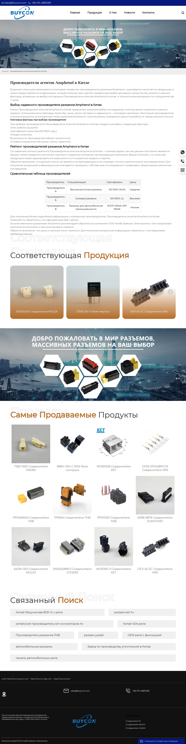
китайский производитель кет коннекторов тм (49, 623)
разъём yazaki (94, 635)
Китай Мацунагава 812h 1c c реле (39, 612)
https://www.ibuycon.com (18, 679)
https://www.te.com (62, 679)
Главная (5, 71)
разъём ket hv (124, 612)
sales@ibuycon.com (16, 3)
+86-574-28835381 (41, 3)
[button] (170, 292)
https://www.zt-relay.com (41, 679)
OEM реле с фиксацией (144, 635)
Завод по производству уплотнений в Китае (119, 646)
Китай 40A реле (134, 623)
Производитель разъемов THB (38, 635)
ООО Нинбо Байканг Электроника (129, 223)
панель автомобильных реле (37, 658)
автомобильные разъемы (34, 646)
